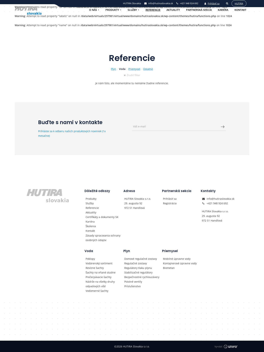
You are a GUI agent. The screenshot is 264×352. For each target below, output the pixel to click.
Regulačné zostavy (135, 263)
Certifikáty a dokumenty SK (102, 217)
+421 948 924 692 (217, 203)
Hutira (239, 3)
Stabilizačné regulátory (138, 272)
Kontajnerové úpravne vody (180, 263)
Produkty (112, 10)
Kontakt (240, 10)
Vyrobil (226, 346)
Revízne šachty (95, 268)
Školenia (91, 226)
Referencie (153, 10)
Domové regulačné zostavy (140, 258)
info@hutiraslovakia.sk (220, 198)
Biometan (169, 268)
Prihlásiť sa (211, 3)
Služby (132, 10)
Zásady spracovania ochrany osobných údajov (103, 238)
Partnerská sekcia (199, 10)
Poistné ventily (133, 281)
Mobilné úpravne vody (176, 258)
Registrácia (170, 203)
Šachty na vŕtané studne (100, 272)
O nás (93, 10)
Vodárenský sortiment (99, 263)
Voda (122, 69)
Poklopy (90, 258)
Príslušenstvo (132, 286)
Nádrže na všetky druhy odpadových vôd (100, 284)
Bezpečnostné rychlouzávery (141, 277)
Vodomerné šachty (97, 291)
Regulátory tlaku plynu (138, 268)
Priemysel (134, 69)
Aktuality (173, 10)
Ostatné (148, 69)
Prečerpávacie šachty (98, 277)
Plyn (113, 69)
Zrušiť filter (132, 75)
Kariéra (223, 10)
